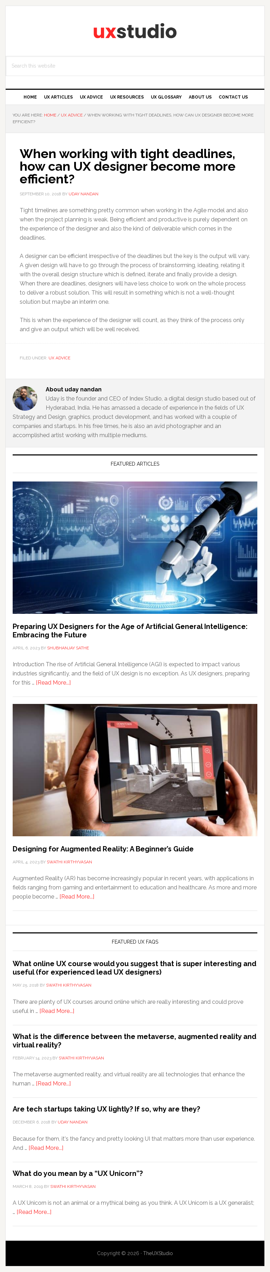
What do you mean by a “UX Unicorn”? (78, 1173)
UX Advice (59, 357)
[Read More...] (53, 682)
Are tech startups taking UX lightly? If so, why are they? (106, 1109)
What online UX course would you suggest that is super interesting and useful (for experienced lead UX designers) (134, 967)
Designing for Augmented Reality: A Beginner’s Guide (103, 849)
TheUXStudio (158, 1253)
